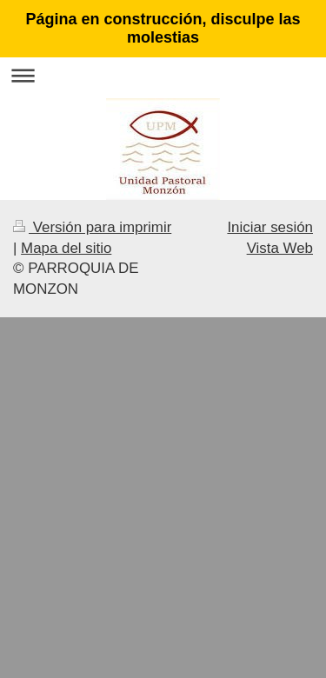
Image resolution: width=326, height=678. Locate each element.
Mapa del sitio (66, 248)
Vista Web (280, 248)
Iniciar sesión (270, 227)
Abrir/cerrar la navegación (163, 75)
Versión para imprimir (92, 227)
